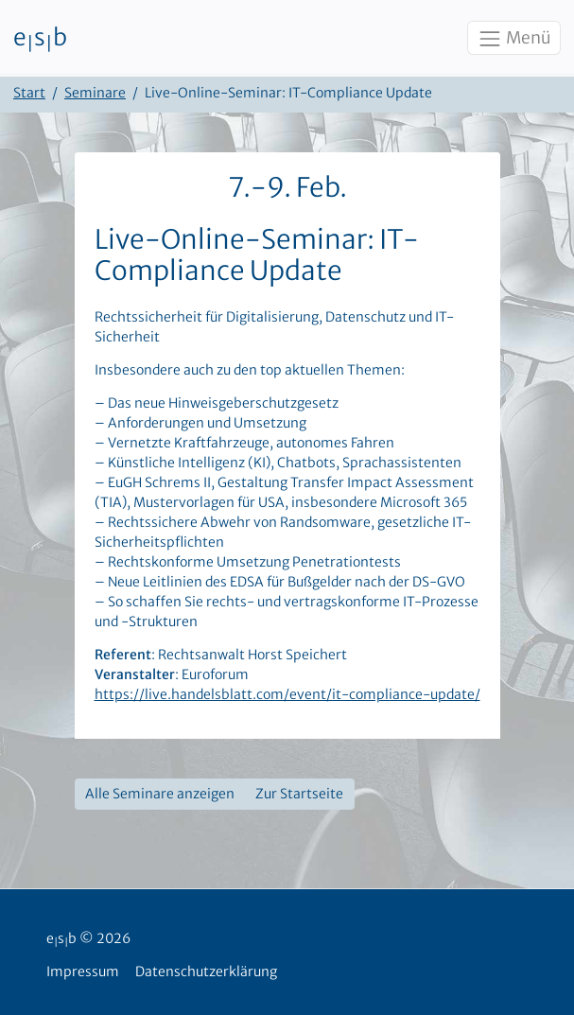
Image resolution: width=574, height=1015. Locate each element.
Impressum (82, 971)
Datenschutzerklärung (206, 971)
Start (29, 92)
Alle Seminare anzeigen (160, 793)
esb (40, 39)
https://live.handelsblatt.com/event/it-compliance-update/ (287, 694)
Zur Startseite (299, 793)
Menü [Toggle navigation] (513, 38)
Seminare (95, 92)
